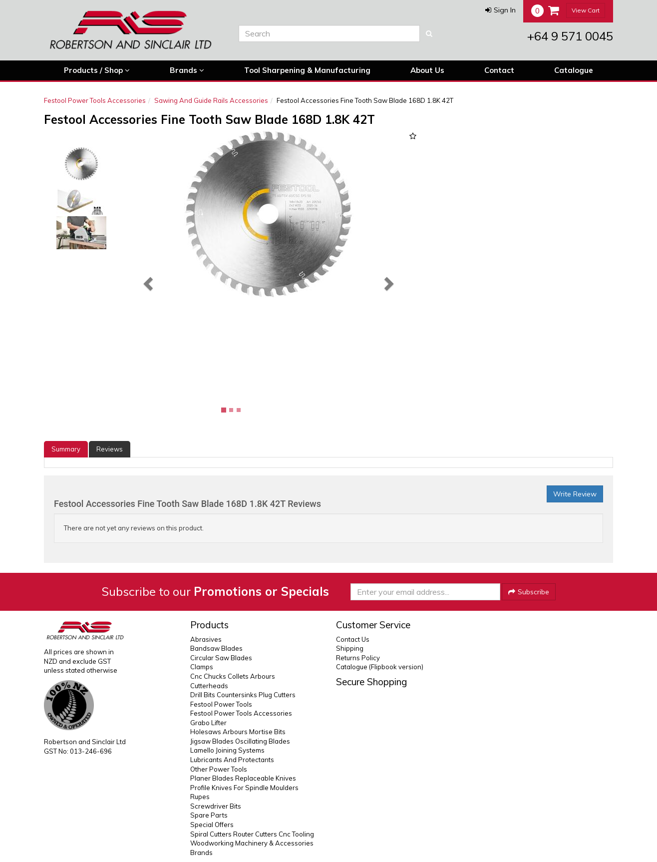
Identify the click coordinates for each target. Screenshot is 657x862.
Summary (65, 449)
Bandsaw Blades (216, 648)
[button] (500, 10)
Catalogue (573, 70)
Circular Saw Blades (221, 658)
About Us (427, 70)
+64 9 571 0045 (570, 35)
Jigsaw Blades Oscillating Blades (240, 741)
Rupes (200, 797)
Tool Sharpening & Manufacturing (307, 70)
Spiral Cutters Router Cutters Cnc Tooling (252, 834)
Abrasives (206, 639)
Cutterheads (209, 686)
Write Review (575, 493)
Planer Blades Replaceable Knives (243, 778)
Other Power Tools (218, 769)
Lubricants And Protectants (232, 760)
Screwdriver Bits (215, 806)
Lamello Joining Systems (227, 750)
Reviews (109, 449)
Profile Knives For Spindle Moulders (244, 788)
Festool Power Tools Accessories (95, 100)
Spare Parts (209, 815)
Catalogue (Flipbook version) (379, 667)
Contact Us (352, 639)
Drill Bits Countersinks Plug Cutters (243, 695)
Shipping (349, 648)
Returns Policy (358, 658)
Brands (187, 70)
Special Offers (212, 825)
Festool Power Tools (221, 704)
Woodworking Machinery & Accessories (252, 843)
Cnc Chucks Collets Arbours (232, 676)
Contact (499, 70)
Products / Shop (97, 70)
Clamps (201, 667)
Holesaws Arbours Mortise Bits (238, 732)
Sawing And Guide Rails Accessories (211, 100)
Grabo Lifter (208, 723)
